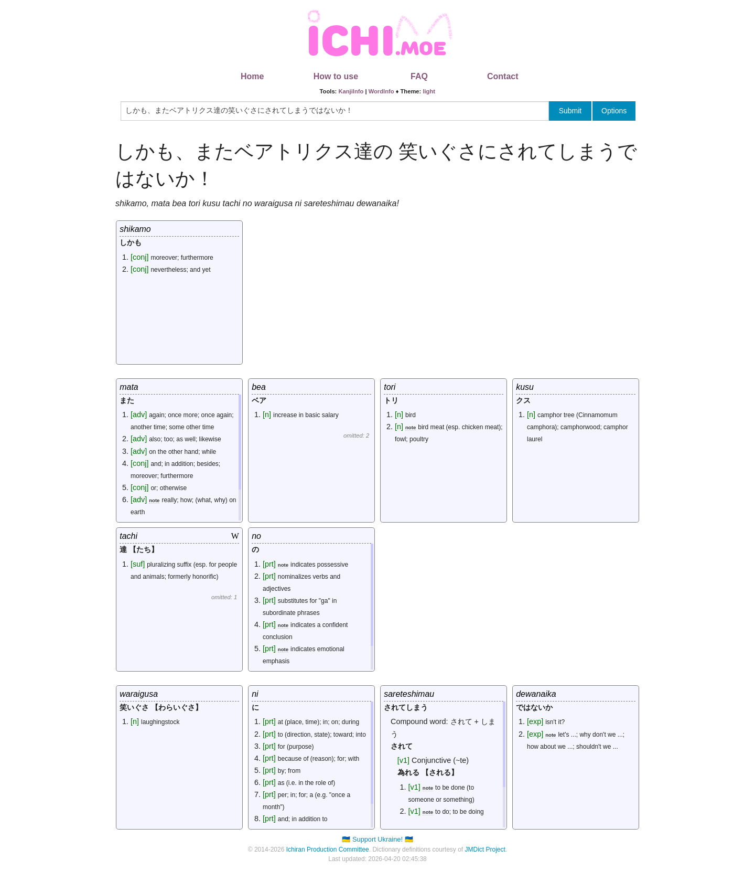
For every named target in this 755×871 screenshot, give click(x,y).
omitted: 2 (356, 435)
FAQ (419, 76)
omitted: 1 (224, 597)
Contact (503, 76)
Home (252, 76)
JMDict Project (485, 849)
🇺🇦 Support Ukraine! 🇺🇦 (377, 839)
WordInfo (381, 91)
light (429, 91)
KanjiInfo (350, 91)
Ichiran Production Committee (327, 849)
